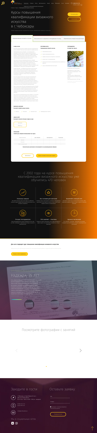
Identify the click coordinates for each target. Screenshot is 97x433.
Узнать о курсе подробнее (19, 254)
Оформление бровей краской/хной (74, 38)
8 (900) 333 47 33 (21, 404)
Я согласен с (58, 407)
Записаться (74, 19)
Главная (31, 3)
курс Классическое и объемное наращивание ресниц (33, 271)
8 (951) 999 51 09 (21, 405)
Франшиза (57, 3)
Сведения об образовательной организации (33, 6)
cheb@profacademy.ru (22, 411)
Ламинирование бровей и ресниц (22, 38)
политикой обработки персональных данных (58, 407)
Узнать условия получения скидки (46, 155)
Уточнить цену (74, 14)
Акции (48, 3)
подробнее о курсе (15, 296)
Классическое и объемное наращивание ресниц (47, 38)
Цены (52, 3)
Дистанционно (42, 3)
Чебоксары (26, 3)
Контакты (67, 3)
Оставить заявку (77, 5)
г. (24, 26)
